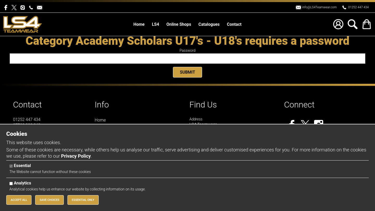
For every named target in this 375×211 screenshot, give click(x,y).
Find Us (203, 105)
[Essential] (11, 166)
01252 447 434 (358, 7)
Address (195, 119)
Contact (27, 105)
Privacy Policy (76, 156)
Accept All (19, 200)
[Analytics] (11, 183)
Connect (299, 105)
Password (188, 50)
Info (102, 105)
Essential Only (83, 200)
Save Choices (49, 200)
